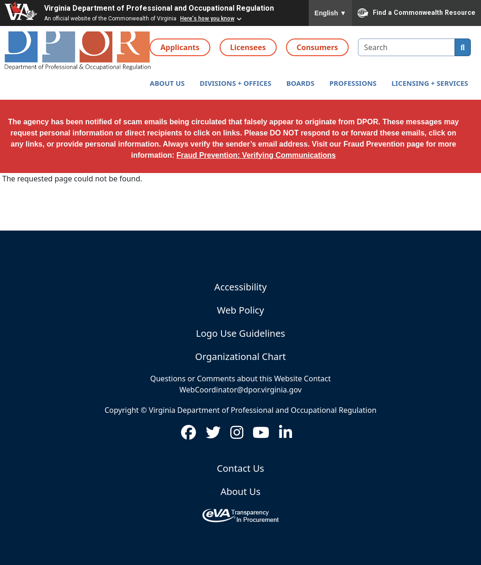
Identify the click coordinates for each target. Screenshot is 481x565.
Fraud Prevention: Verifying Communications (256, 155)
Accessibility (240, 287)
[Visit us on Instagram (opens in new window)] (236, 435)
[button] (167, 83)
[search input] (406, 47)
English (330, 13)
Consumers (317, 47)
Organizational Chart (240, 356)
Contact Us (240, 468)
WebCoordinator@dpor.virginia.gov (240, 390)
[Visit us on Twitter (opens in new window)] (213, 435)
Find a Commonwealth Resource (416, 13)
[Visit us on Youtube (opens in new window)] (261, 435)
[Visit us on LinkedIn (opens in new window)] (285, 435)
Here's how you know (207, 18)
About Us (240, 491)
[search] (463, 47)
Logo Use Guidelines (240, 333)
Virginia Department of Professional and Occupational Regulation (159, 8)
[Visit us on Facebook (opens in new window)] (188, 435)
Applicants (179, 47)
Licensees (248, 47)
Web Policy (240, 310)
